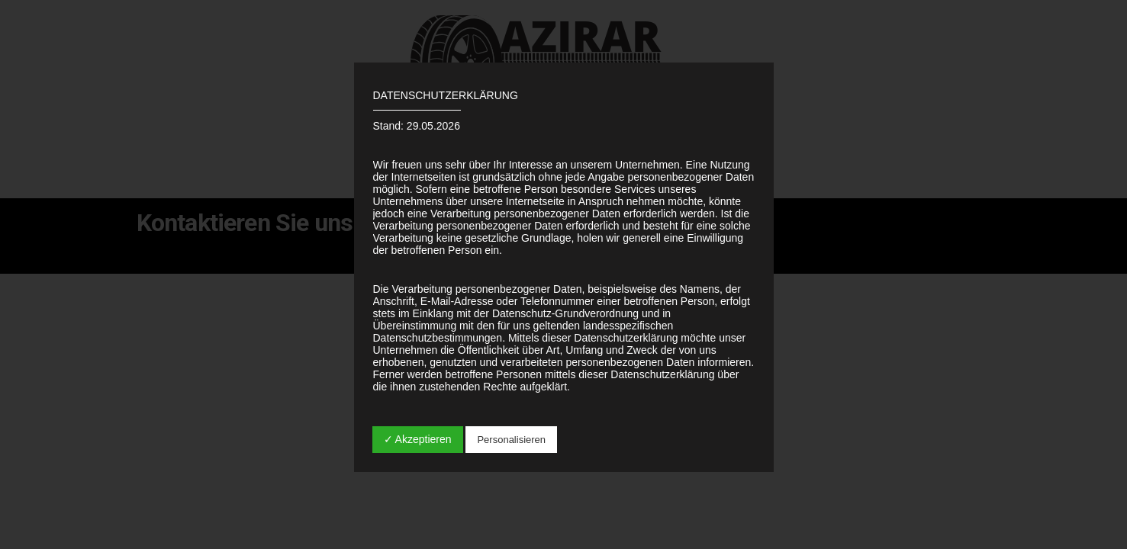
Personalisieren (511, 439)
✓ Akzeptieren (418, 439)
